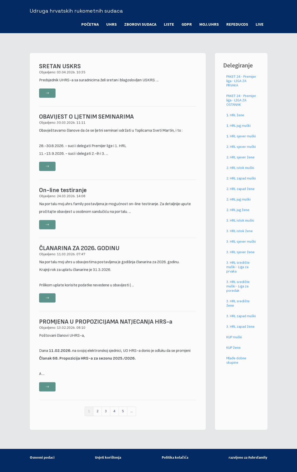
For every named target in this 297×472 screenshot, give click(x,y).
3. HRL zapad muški (241, 320)
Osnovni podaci (42, 457)
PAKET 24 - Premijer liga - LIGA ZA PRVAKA (241, 84)
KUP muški (234, 341)
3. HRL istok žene (239, 235)
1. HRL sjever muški (241, 140)
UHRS (110, 24)
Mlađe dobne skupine (236, 364)
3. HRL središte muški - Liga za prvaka (238, 270)
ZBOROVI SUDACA (139, 24)
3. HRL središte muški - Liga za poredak (238, 290)
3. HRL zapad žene (240, 330)
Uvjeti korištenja (108, 457)
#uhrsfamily (257, 457)
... (131, 415)
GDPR (186, 24)
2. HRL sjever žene (240, 161)
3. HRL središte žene (238, 307)
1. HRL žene (235, 119)
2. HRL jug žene (237, 214)
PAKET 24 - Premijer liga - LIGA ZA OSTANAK (241, 104)
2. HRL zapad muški (241, 182)
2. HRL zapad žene (240, 193)
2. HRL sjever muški (241, 151)
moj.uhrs (208, 24)
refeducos (237, 24)
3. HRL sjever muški (241, 245)
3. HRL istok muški (240, 224)
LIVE (260, 24)
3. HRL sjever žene (240, 256)
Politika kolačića (175, 457)
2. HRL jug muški (238, 203)
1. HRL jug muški (238, 129)
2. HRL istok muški (240, 172)
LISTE (168, 24)
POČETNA (88, 24)
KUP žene (233, 351)
